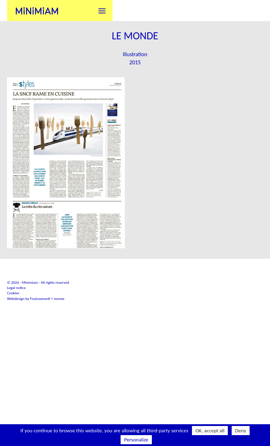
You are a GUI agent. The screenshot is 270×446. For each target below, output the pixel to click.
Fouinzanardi (40, 351)
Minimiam (37, 10)
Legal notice (16, 341)
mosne (59, 351)
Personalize (136, 440)
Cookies (13, 346)
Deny (240, 430)
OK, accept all (210, 430)
